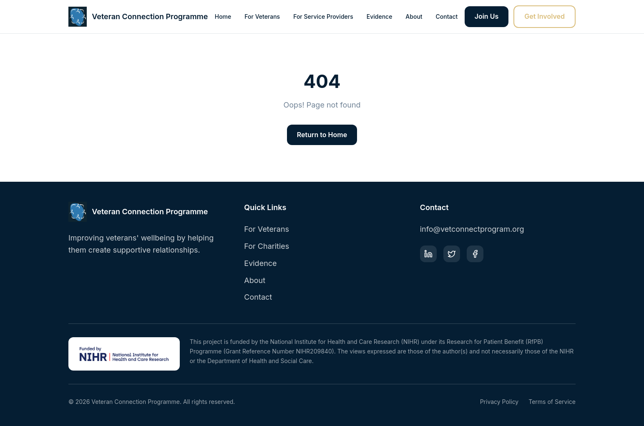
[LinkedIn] (428, 254)
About (413, 16)
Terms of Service (552, 401)
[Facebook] (475, 254)
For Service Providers (323, 16)
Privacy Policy (499, 401)
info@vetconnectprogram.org (472, 229)
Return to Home (322, 134)
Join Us (487, 16)
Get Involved (544, 16)
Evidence (379, 16)
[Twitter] (451, 254)
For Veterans (262, 16)
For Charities (266, 246)
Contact (447, 16)
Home (223, 16)
